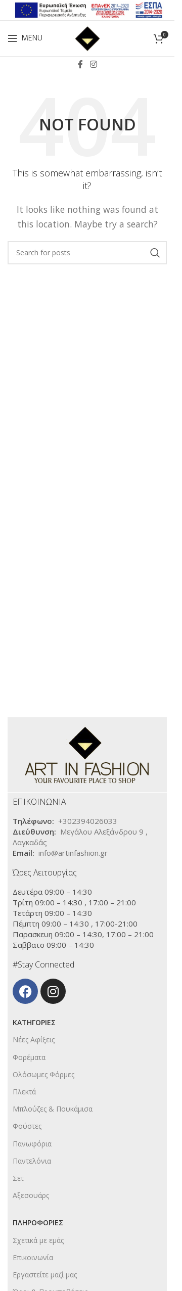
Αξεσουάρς (31, 1195)
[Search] (87, 252)
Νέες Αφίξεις (34, 1039)
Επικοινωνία (33, 1257)
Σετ (18, 1178)
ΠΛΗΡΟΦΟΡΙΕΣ (38, 1222)
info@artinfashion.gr (73, 853)
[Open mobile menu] (25, 38)
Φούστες (27, 1126)
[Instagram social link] (93, 64)
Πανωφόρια (32, 1143)
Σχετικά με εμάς (38, 1240)
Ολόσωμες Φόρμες (43, 1074)
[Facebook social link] (80, 64)
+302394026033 (87, 821)
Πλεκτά (24, 1091)
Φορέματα (29, 1057)
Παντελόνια (32, 1161)
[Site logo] (87, 37)
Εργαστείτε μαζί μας (45, 1274)
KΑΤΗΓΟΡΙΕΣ (34, 1022)
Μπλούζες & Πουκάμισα (53, 1109)
